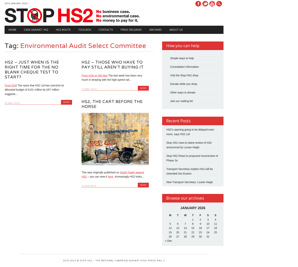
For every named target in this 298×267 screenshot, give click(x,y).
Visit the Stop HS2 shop (184, 75)
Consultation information (184, 66)
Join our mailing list (181, 101)
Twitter (205, 3)
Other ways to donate (182, 92)
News (66, 102)
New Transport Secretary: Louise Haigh (189, 182)
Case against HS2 (36, 29)
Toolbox (84, 29)
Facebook (198, 3)
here (110, 176)
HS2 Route (63, 29)
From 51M (11, 85)
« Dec (168, 240)
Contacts (106, 29)
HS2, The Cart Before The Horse (112, 104)
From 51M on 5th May (95, 75)
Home (12, 29)
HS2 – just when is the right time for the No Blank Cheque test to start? (32, 70)
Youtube (212, 3)
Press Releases (131, 29)
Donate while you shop (183, 83)
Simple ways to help (182, 58)
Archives (155, 29)
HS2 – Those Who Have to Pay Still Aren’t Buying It (113, 65)
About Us (176, 29)
